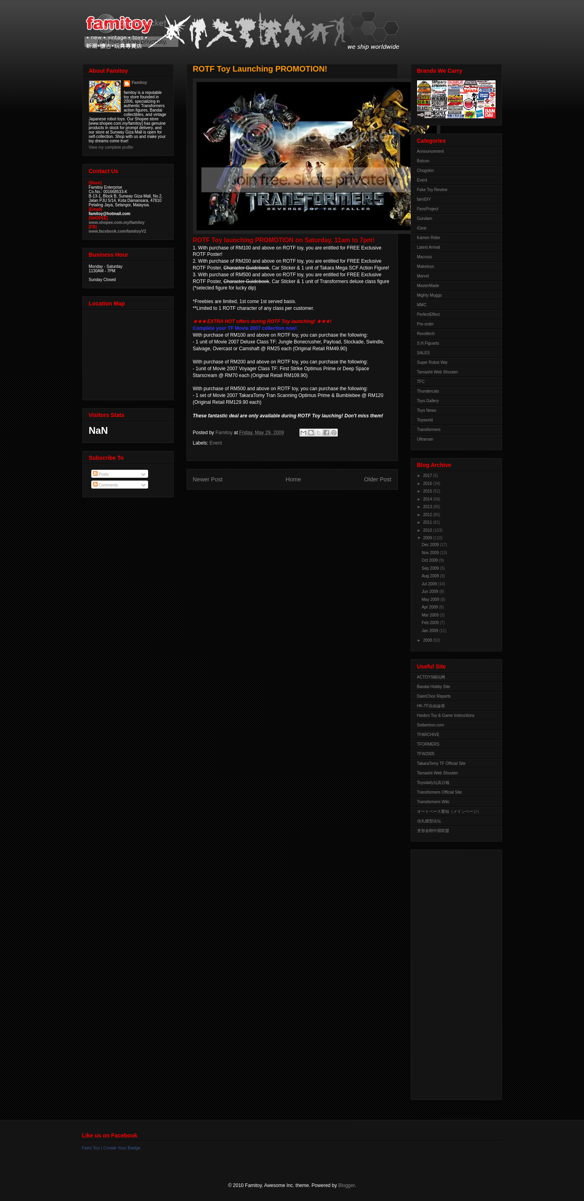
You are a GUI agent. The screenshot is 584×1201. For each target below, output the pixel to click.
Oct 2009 (430, 560)
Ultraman (425, 439)
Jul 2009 (430, 584)
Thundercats (428, 391)
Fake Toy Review (432, 190)
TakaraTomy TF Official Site (441, 763)
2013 (428, 507)
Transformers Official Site (439, 792)
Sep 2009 (431, 568)
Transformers (429, 429)
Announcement (430, 151)
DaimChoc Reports (434, 696)
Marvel (423, 276)
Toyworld (425, 420)
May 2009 (431, 599)
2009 (428, 538)
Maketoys (425, 266)
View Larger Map (129, 353)
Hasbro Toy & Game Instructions (446, 715)
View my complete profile (111, 147)
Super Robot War (432, 362)
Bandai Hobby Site (433, 686)
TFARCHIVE (428, 734)
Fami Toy (91, 1147)
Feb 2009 (431, 622)
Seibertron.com (430, 725)
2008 (428, 640)
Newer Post (208, 479)
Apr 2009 (430, 607)
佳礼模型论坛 (429, 821)
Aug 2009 (431, 576)
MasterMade (428, 285)
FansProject (427, 209)
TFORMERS (428, 744)
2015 (428, 491)
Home (293, 479)
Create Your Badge (121, 1147)
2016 (428, 483)
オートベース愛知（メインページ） (449, 811)
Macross (424, 257)
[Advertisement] (449, 973)
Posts (101, 474)
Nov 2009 (431, 553)
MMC (422, 305)
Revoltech (426, 333)
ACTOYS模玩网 (431, 677)
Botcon (423, 161)
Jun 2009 (431, 591)
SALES (423, 353)
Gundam (424, 218)
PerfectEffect (428, 314)
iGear (422, 228)
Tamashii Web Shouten (437, 372)
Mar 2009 (431, 615)
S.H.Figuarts (428, 343)
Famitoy (139, 82)
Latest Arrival (428, 247)
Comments (105, 485)
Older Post (377, 479)
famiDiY (424, 199)
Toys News (426, 410)
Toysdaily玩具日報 (433, 782)
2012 (428, 515)
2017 (428, 475)
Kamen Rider (428, 237)
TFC (421, 381)
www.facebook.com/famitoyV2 (118, 231)
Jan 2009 (431, 630)
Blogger (346, 1185)
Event (216, 443)
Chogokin (425, 170)
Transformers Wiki (433, 802)
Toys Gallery (428, 401)
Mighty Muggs (429, 295)
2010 (428, 530)
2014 (428, 499)
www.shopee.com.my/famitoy (117, 222)
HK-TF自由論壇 (431, 706)
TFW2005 (426, 754)
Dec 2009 (431, 545)
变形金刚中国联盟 (433, 830)
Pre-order (425, 324)
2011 (428, 522)
